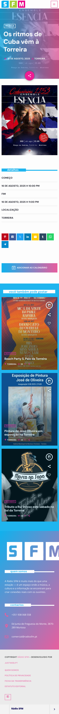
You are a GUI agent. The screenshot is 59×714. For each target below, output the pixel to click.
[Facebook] (8, 697)
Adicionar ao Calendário (29, 268)
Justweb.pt (11, 663)
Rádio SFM (23, 657)
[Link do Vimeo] (13, 4)
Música (9, 26)
